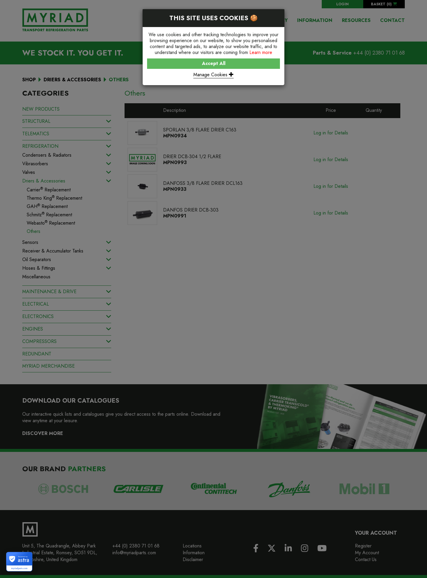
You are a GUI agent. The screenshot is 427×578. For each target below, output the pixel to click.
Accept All (213, 63)
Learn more (260, 52)
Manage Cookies (213, 74)
